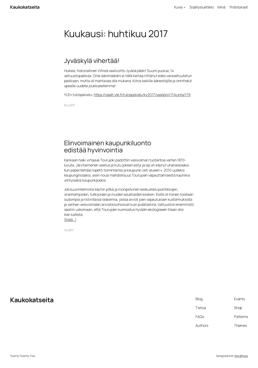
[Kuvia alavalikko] (184, 7)
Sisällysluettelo (201, 7)
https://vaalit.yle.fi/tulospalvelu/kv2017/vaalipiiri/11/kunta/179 (142, 94)
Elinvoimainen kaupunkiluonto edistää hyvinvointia (107, 146)
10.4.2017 (69, 105)
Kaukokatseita (25, 7)
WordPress (241, 356)
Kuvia (178, 7)
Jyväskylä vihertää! (92, 60)
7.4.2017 (69, 230)
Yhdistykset (238, 7)
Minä (221, 7)
